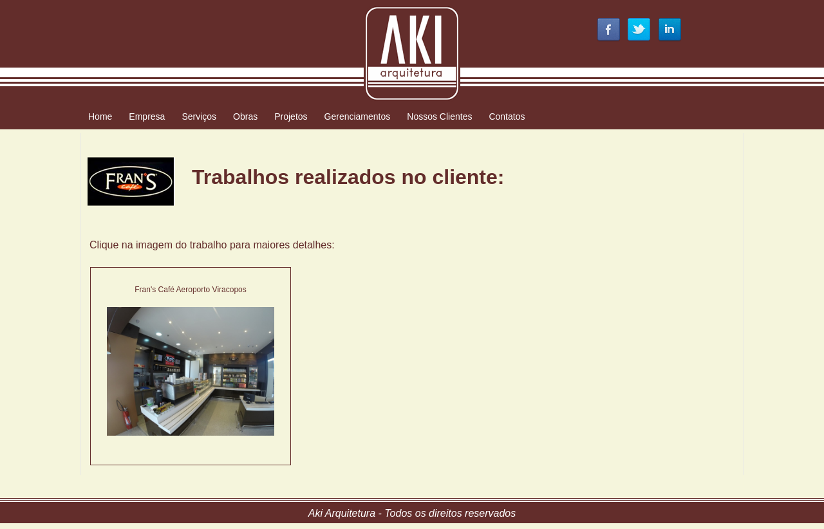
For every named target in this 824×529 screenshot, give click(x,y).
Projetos (290, 116)
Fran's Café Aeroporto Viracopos (191, 289)
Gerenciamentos (357, 116)
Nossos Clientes (439, 116)
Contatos (507, 116)
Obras (245, 116)
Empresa (147, 116)
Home (100, 116)
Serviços (199, 116)
